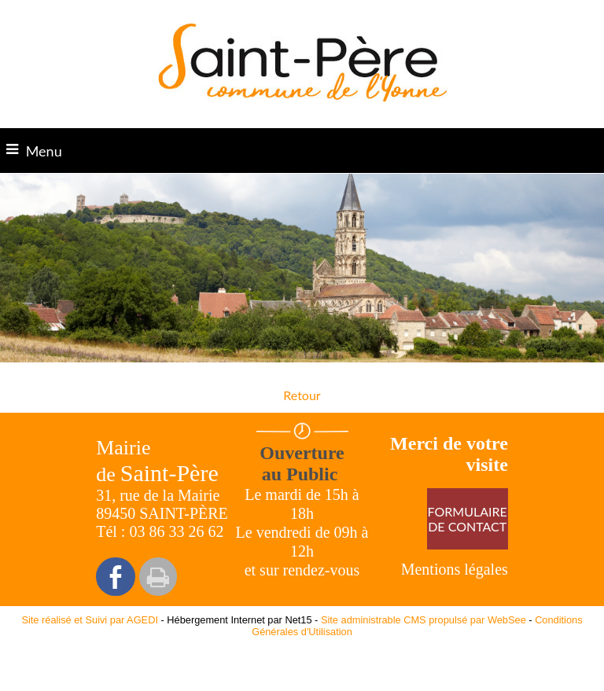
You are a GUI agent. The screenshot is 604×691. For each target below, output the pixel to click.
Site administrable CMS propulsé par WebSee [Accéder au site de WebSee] (423, 620)
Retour (301, 395)
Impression (158, 576)
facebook (115, 576)
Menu (44, 151)
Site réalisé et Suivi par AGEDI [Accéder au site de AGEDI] (89, 620)
